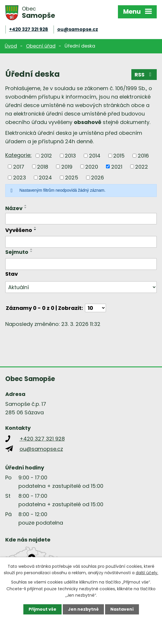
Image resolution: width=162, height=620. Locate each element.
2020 (91, 166)
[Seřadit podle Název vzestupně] (25, 205)
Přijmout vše (42, 609)
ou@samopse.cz (77, 29)
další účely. (147, 573)
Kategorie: (18, 155)
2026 (97, 177)
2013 (70, 155)
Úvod (11, 46)
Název (13, 208)
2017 (18, 166)
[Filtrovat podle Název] (81, 219)
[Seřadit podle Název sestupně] (25, 208)
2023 (19, 177)
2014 (94, 155)
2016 (143, 155)
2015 (119, 155)
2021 (116, 166)
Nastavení (122, 609)
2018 (42, 166)
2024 (45, 177)
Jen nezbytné (83, 609)
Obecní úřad (40, 46)
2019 (66, 166)
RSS (144, 74)
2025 (71, 177)
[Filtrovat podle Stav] (81, 287)
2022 (141, 166)
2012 (46, 155)
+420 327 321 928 (28, 29)
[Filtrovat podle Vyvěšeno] (81, 242)
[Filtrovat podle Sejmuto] (81, 264)
